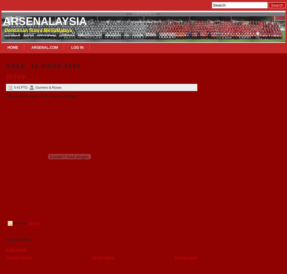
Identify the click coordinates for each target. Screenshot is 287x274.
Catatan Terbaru (19, 257)
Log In (77, 48)
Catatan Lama (186, 257)
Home (12, 48)
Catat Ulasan (16, 250)
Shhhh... (19, 77)
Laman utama (103, 257)
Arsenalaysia (45, 21)
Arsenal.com (44, 48)
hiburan (34, 223)
